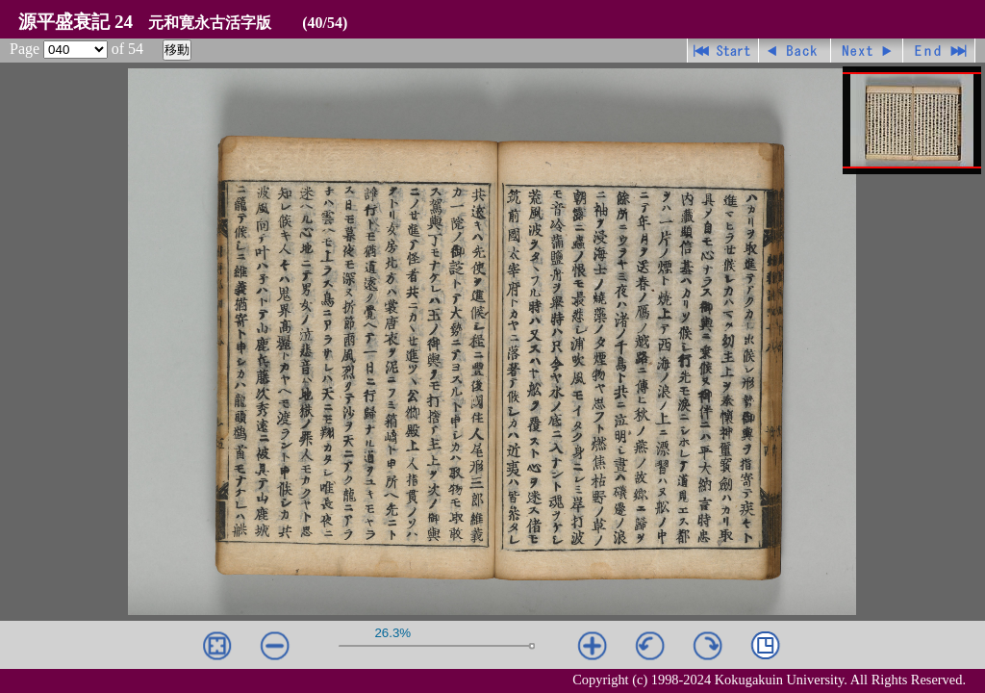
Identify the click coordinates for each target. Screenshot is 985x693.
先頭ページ (723, 50)
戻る (795, 50)
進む (867, 50)
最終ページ (939, 50)
